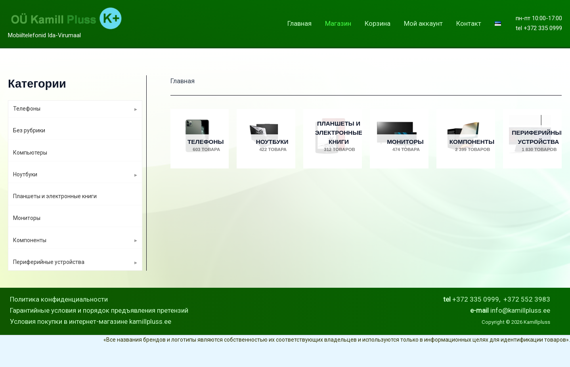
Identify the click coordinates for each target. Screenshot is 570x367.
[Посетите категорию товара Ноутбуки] (266, 138)
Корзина (377, 23)
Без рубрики (29, 130)
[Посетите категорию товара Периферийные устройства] (532, 138)
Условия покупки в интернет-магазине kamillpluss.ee (90, 321)
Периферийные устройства (48, 262)
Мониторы (26, 218)
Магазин (338, 23)
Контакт (468, 23)
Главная (299, 23)
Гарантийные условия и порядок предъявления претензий (99, 310)
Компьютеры (30, 152)
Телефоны (26, 108)
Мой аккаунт (423, 23)
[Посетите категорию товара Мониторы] (399, 138)
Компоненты (29, 240)
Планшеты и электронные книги (55, 196)
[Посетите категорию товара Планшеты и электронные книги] (332, 138)
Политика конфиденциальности (59, 299)
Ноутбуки (25, 174)
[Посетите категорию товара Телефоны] (199, 138)
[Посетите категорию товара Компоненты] (465, 138)
